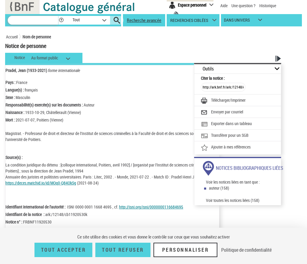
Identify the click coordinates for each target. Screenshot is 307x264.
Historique (267, 5)
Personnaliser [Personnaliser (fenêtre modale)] (185, 250)
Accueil (12, 37)
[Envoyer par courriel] (222, 112)
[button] (61, 20)
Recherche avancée (144, 20)
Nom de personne (36, 37)
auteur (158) (219, 188)
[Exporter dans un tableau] (226, 124)
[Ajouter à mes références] (226, 147)
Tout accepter (63, 250)
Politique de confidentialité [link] (246, 250)
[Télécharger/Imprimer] (223, 100)
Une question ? (243, 5)
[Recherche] (33, 20)
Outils (208, 69)
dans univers (237, 21)
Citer (213, 78)
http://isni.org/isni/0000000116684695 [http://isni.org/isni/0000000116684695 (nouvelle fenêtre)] (151, 207)
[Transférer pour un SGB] (225, 136)
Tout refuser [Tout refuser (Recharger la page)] (123, 250)
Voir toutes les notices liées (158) (232, 200)
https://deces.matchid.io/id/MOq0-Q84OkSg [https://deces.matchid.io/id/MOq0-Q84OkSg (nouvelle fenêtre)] (40, 183)
